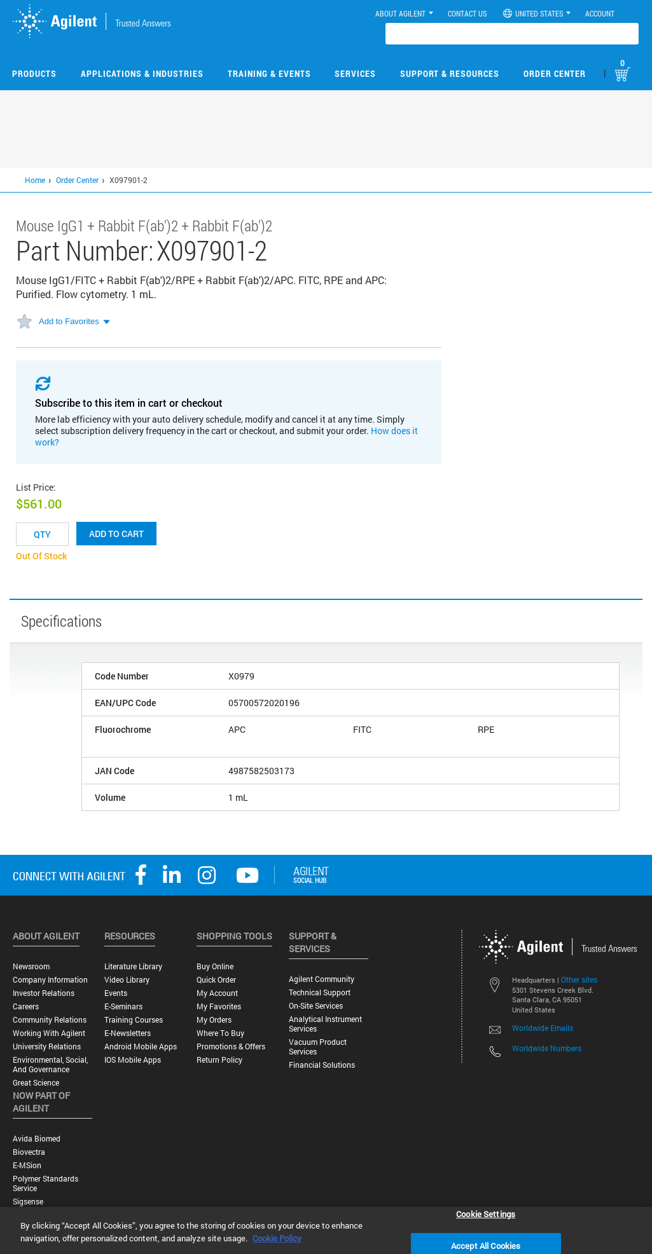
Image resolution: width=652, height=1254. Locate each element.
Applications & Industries (142, 73)
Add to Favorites (69, 321)
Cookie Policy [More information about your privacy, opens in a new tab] (277, 1238)
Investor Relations (43, 993)
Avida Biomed (36, 1138)
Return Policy (219, 1060)
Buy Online (215, 966)
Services (355, 73)
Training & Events (269, 73)
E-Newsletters (127, 1033)
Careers (26, 1006)
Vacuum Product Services (318, 1046)
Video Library (126, 980)
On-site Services (316, 1006)
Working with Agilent (49, 1033)
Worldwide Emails (542, 1028)
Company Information (50, 980)
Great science (36, 1082)
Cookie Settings (485, 1213)
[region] (326, 1230)
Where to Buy (220, 1033)
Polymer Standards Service (45, 1183)
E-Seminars (123, 1006)
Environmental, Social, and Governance (50, 1064)
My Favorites (219, 1006)
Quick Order (216, 980)
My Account (217, 993)
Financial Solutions (322, 1065)
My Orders (214, 1020)
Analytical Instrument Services (325, 1023)
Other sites (579, 979)
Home (35, 180)
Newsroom (31, 966)
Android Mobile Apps (140, 1046)
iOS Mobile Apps (132, 1060)
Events (115, 993)
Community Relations (50, 1020)
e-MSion (27, 1165)
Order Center (555, 73)
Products (34, 73)
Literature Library (133, 966)
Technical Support (319, 992)
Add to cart (116, 534)
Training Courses (133, 1020)
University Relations (47, 1046)
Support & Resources (449, 73)
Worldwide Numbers (546, 1048)
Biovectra (29, 1152)
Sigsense (28, 1201)
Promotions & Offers (231, 1046)
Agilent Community (321, 979)
